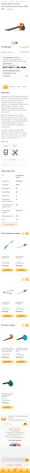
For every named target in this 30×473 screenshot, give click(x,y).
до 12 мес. (5, 65)
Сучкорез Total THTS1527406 (5, 303)
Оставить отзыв (25, 52)
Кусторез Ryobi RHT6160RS (19, 303)
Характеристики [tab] (12, 86)
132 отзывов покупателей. (17, 437)
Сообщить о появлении (13, 465)
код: (9, 9)
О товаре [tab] (5, 86)
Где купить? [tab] (24, 86)
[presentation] (23, 233)
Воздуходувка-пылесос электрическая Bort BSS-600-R (22, 349)
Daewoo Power (12, 159)
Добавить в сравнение (7, 52)
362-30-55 (15, 429)
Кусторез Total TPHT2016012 (5, 257)
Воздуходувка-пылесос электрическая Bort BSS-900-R (8, 395)
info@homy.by (17, 430)
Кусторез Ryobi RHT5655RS (19, 257)
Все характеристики (9, 224)
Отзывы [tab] (18, 86)
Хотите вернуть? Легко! (12, 70)
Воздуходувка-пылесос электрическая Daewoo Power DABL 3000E (8, 349)
